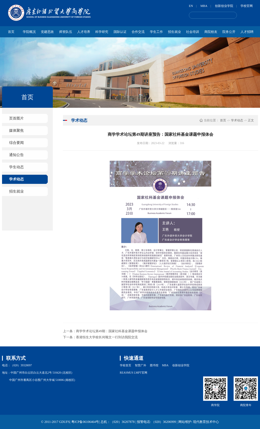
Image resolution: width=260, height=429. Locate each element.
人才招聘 (247, 31)
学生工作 (156, 31)
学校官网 (246, 6)
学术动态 (16, 179)
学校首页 (125, 365)
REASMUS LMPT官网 (133, 372)
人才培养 (83, 31)
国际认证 (120, 31)
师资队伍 (65, 31)
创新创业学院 (224, 6)
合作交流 (138, 31)
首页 (11, 31)
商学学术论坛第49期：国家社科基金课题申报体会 (111, 331)
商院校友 (210, 31)
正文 (251, 120)
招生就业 (174, 31)
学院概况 (29, 31)
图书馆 (154, 365)
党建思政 (47, 31)
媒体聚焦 (16, 130)
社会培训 (192, 31)
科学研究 (101, 31)
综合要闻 (16, 143)
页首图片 (16, 118)
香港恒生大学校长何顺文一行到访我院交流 (107, 337)
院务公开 (228, 31)
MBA (203, 6)
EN (191, 6)
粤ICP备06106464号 (85, 422)
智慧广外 (140, 365)
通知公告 (16, 155)
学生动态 (16, 167)
